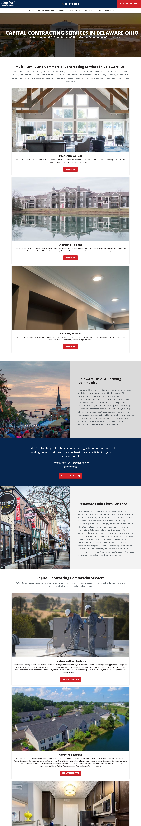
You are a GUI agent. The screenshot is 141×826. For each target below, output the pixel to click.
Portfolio (88, 10)
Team (98, 10)
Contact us (109, 10)
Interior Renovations (46, 10)
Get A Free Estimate (129, 3)
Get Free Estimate (71, 267)
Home (31, 10)
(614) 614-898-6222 (86, 817)
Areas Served (75, 10)
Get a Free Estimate (108, 817)
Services (62, 10)
